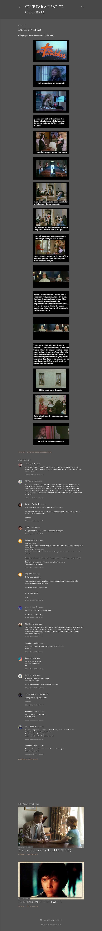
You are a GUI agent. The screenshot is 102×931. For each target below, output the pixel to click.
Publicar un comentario (28, 759)
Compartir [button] (21, 452)
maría (27, 527)
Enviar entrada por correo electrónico (39, 452)
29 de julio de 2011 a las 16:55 (34, 521)
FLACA (28, 481)
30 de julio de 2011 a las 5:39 (34, 652)
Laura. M (28, 726)
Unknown (29, 540)
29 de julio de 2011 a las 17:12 (34, 534)
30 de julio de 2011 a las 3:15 (34, 637)
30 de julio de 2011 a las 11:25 (34, 739)
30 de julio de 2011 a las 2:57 (34, 617)
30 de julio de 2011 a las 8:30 (34, 688)
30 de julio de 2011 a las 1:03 (34, 600)
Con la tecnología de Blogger (51, 920)
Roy (26, 574)
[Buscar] (82, 6)
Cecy (27, 658)
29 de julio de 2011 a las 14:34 (34, 474)
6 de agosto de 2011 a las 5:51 (34, 754)
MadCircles (57, 924)
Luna (27, 675)
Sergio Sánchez (31, 694)
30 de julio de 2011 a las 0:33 (34, 567)
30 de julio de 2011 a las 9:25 (34, 720)
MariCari (28, 624)
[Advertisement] (51, 781)
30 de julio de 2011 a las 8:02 (34, 669)
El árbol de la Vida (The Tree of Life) (44, 850)
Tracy (27, 464)
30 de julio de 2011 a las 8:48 (34, 705)
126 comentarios (32, 854)
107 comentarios (32, 906)
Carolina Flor (30, 504)
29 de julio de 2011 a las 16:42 (34, 498)
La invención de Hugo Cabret (40, 902)
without (28, 607)
